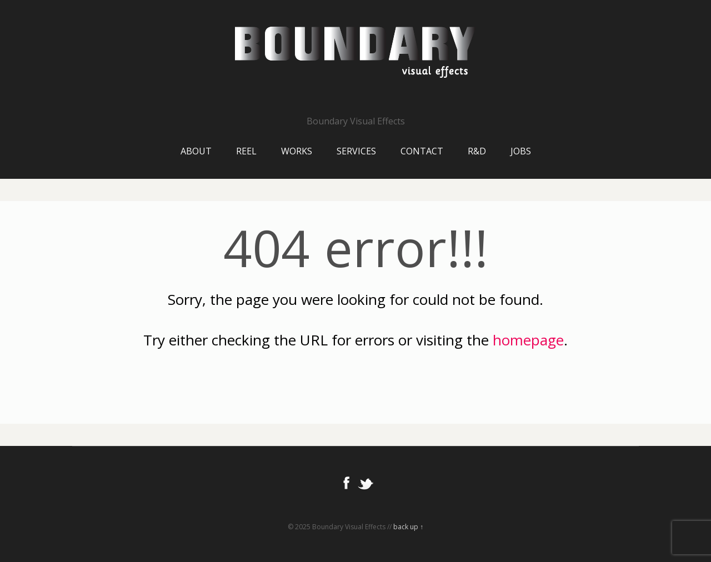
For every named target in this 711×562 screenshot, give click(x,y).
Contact (421, 151)
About (196, 151)
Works (296, 151)
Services (356, 151)
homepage (528, 340)
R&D (477, 151)
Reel (246, 151)
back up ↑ (408, 526)
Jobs (520, 151)
